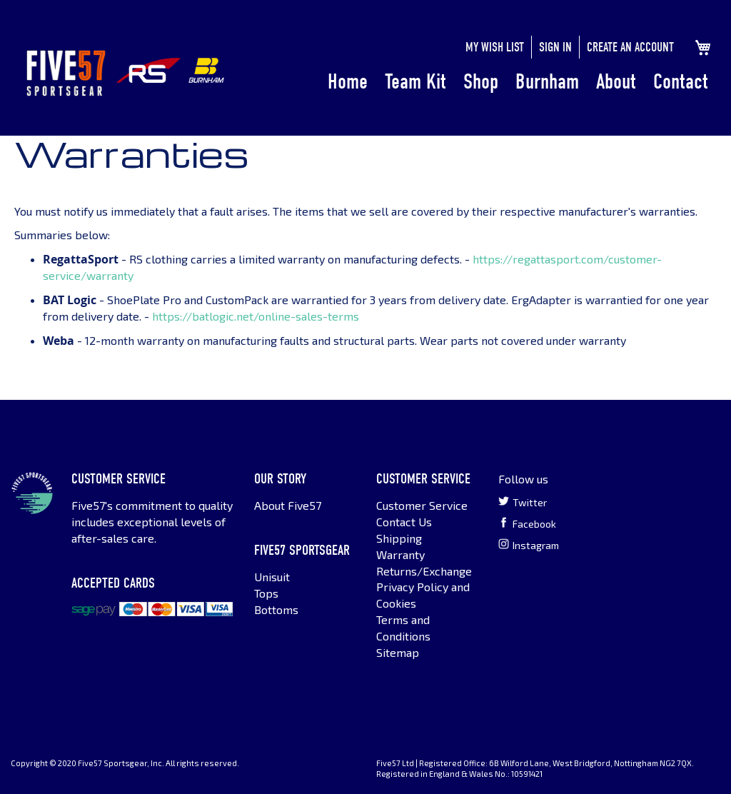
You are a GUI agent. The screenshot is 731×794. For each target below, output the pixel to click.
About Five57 (287, 505)
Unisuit (272, 576)
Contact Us (404, 521)
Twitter (522, 502)
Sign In (555, 47)
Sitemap (397, 652)
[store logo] (66, 73)
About (616, 81)
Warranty (400, 554)
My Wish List (494, 47)
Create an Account (630, 47)
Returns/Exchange (424, 571)
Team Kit (415, 81)
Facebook (527, 523)
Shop (480, 81)
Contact (680, 81)
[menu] (518, 82)
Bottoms (276, 609)
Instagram (528, 544)
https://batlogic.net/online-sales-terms (255, 316)
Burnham (547, 81)
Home (348, 81)
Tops (266, 593)
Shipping (399, 538)
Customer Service (422, 505)
